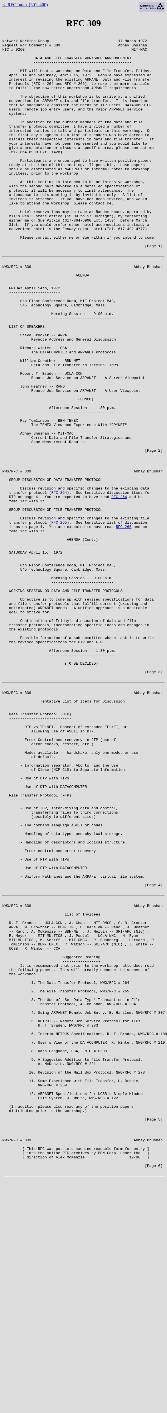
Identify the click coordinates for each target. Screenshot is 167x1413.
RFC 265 (59, 616)
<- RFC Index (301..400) (25, 4)
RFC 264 (59, 580)
